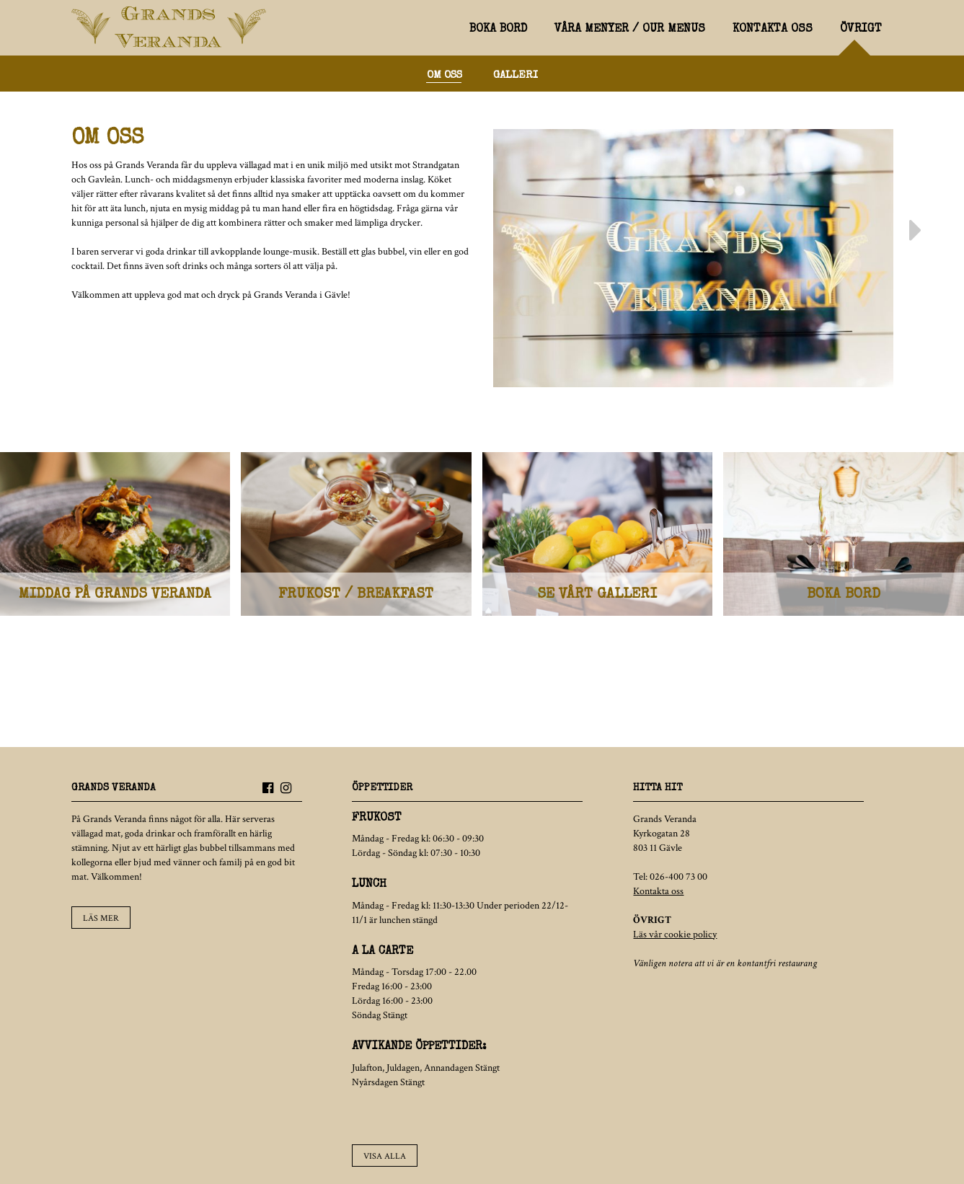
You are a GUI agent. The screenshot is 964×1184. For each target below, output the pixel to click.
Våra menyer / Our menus (629, 29)
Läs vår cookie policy (675, 934)
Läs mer (101, 918)
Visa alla (384, 1156)
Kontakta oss (773, 29)
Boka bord (498, 29)
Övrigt (861, 29)
